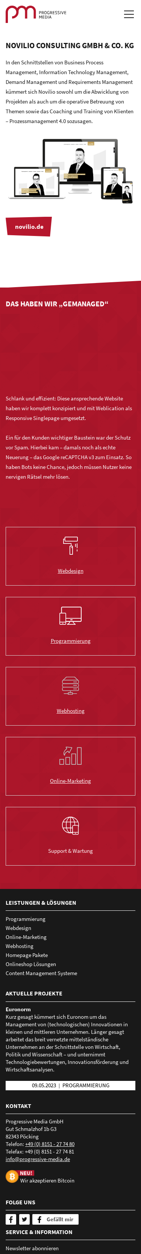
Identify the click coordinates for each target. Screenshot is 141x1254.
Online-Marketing (70, 780)
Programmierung (71, 640)
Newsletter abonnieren (32, 1248)
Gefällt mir (60, 1219)
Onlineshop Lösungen (31, 964)
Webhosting (71, 710)
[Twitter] (24, 1219)
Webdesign (70, 570)
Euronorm (18, 1009)
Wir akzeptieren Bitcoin (47, 1180)
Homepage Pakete (27, 955)
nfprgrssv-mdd (38, 1159)
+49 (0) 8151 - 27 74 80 (49, 1143)
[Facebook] (11, 1219)
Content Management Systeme (41, 973)
